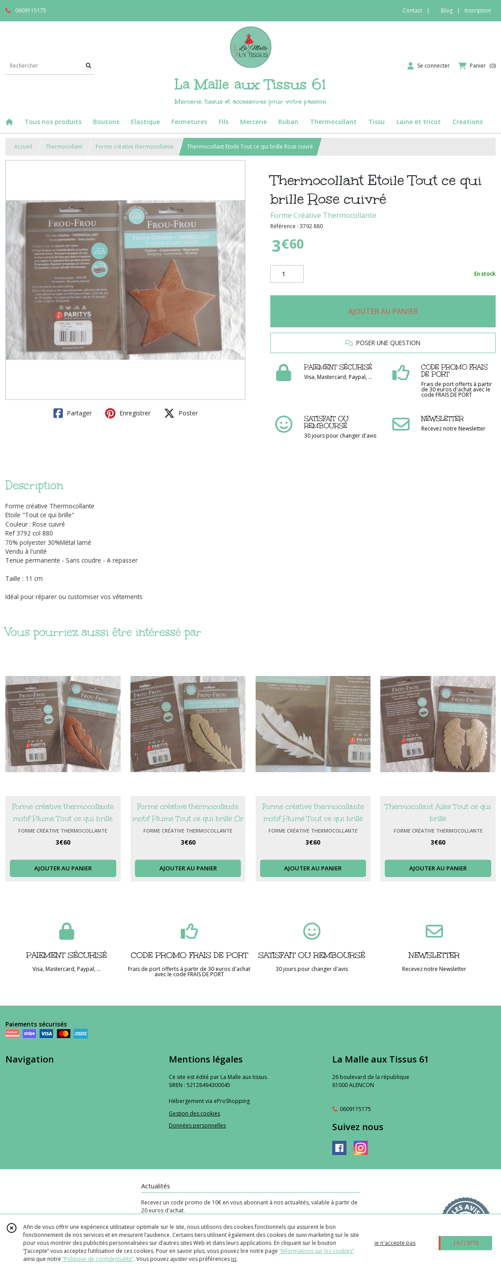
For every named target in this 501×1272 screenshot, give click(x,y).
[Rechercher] (88, 65)
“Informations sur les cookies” (316, 1251)
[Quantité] (287, 274)
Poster (181, 413)
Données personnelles (197, 1125)
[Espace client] (428, 66)
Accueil (23, 146)
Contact (412, 10)
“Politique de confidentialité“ (98, 1259)
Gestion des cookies (194, 1113)
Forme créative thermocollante (135, 146)
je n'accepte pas (395, 1243)
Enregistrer (128, 413)
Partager (72, 413)
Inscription (477, 10)
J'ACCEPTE (466, 1243)
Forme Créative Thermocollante (323, 215)
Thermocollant (63, 146)
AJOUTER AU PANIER (383, 311)
